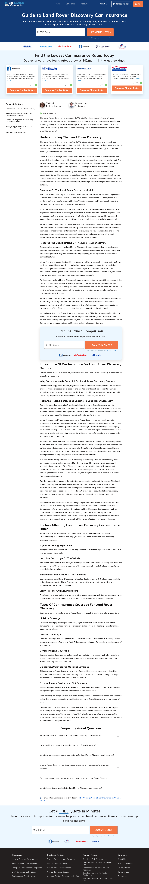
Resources (86, 3)
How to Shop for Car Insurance (25, 859)
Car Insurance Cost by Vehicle (24, 876)
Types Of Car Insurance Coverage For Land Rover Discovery (19, 127)
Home (45, 798)
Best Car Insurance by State (24, 872)
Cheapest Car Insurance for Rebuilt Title (97, 863)
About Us (122, 859)
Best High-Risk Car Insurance (95, 859)
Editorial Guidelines (125, 863)
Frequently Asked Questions (16, 132)
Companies (71, 3)
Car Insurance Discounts (57, 863)
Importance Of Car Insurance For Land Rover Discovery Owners (19, 114)
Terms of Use (108, 38)
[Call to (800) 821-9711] (121, 4)
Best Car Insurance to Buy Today (63, 798)
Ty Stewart (79, 106)
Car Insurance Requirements (59, 868)
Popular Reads (90, 855)
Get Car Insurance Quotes (58, 872)
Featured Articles (56, 855)
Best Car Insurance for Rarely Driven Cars (98, 879)
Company (122, 855)
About (103, 3)
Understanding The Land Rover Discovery (20, 109)
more (9, 80)
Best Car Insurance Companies (25, 863)
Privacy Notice (124, 868)
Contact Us (122, 876)
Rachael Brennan (53, 106)
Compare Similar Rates (22, 90)
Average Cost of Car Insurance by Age (63, 876)
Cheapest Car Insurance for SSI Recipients (96, 869)
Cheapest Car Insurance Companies (27, 868)
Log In (138, 4)
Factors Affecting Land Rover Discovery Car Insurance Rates (19, 120)
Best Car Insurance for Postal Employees (95, 874)
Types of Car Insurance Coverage (61, 859)
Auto (59, 3)
